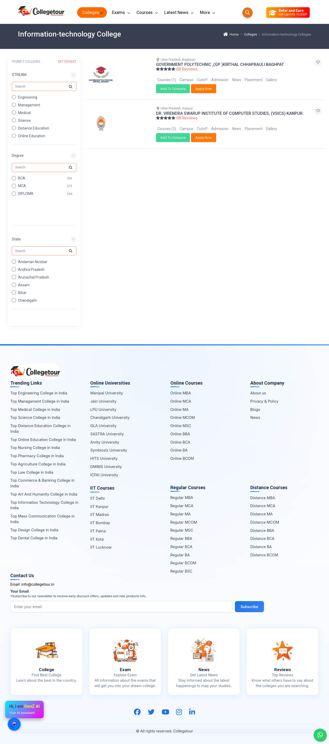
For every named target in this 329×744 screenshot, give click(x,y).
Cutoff (202, 80)
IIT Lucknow (101, 547)
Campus (186, 80)
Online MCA (180, 401)
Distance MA (261, 514)
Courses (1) (166, 80)
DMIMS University (106, 466)
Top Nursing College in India (35, 447)
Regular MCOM (183, 522)
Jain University (103, 401)
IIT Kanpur (99, 506)
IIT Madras (99, 514)
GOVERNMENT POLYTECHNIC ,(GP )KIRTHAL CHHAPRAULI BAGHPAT (220, 64)
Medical (24, 112)
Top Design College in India (34, 530)
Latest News (176, 12)
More (205, 12)
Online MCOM (182, 417)
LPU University (103, 409)
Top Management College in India (39, 401)
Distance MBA (262, 498)
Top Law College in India (31, 472)
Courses (144, 12)
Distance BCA (262, 538)
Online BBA (180, 434)
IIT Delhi (97, 498)
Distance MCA (262, 506)
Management (29, 105)
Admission (220, 80)
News (236, 80)
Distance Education (33, 128)
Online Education (31, 136)
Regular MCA (182, 506)
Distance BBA (262, 530)
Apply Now (203, 89)
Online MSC (180, 425)
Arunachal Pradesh (33, 277)
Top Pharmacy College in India (37, 456)
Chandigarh (27, 300)
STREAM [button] (19, 74)
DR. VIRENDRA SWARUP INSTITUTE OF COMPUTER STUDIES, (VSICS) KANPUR (229, 113)
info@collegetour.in (37, 584)
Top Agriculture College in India (38, 464)
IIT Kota (97, 539)
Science (24, 120)
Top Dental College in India (33, 538)
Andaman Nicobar (32, 261)
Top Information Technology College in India (44, 505)
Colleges (90, 12)
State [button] (16, 239)
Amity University (104, 442)
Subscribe (249, 606)
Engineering (27, 97)
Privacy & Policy (264, 401)
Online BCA (180, 442)
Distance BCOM (264, 555)
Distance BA (261, 546)
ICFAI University (104, 475)
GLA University (103, 425)
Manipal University (106, 393)
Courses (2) (166, 129)
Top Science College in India (35, 417)
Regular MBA (181, 497)
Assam (24, 285)
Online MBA (180, 393)
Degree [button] (18, 155)
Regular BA (180, 555)
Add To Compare (173, 89)
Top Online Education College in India (43, 439)
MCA (22, 186)
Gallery (271, 80)
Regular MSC (181, 530)
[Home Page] (41, 12)
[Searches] (247, 12)
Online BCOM (182, 458)
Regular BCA (181, 546)
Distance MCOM (264, 522)
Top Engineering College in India (38, 393)
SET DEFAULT (67, 61)
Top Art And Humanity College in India (43, 494)
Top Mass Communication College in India (42, 519)
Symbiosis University (108, 450)
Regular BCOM (183, 563)
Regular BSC (181, 571)
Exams (118, 12)
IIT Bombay (100, 523)
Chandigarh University (110, 417)
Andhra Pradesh (31, 269)
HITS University (103, 458)
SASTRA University (107, 434)
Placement (253, 80)
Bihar (22, 292)
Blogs (255, 409)
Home (231, 34)
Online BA (179, 450)
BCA (21, 178)
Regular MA (180, 514)
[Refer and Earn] (288, 12)
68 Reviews (187, 69)
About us (258, 393)
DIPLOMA (25, 194)
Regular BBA (181, 538)
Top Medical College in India (35, 409)
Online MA (179, 409)
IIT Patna (98, 531)
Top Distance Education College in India (40, 428)
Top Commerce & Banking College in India (42, 483)
